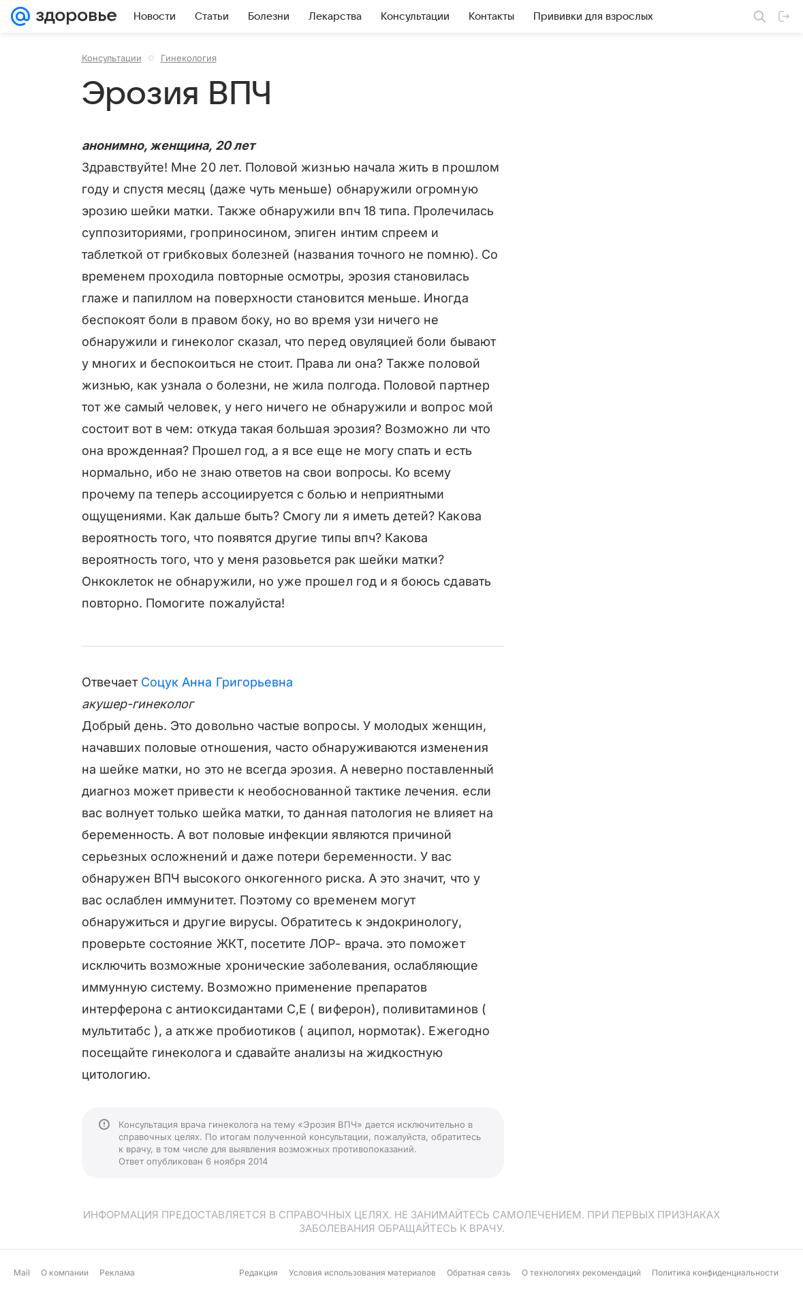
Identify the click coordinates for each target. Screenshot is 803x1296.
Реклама (117, 1272)
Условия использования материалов (362, 1272)
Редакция (258, 1272)
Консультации (112, 57)
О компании (65, 1272)
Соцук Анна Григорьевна (217, 682)
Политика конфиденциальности (715, 1272)
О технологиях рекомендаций (581, 1272)
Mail (22, 1272)
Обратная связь (479, 1272)
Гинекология (189, 57)
